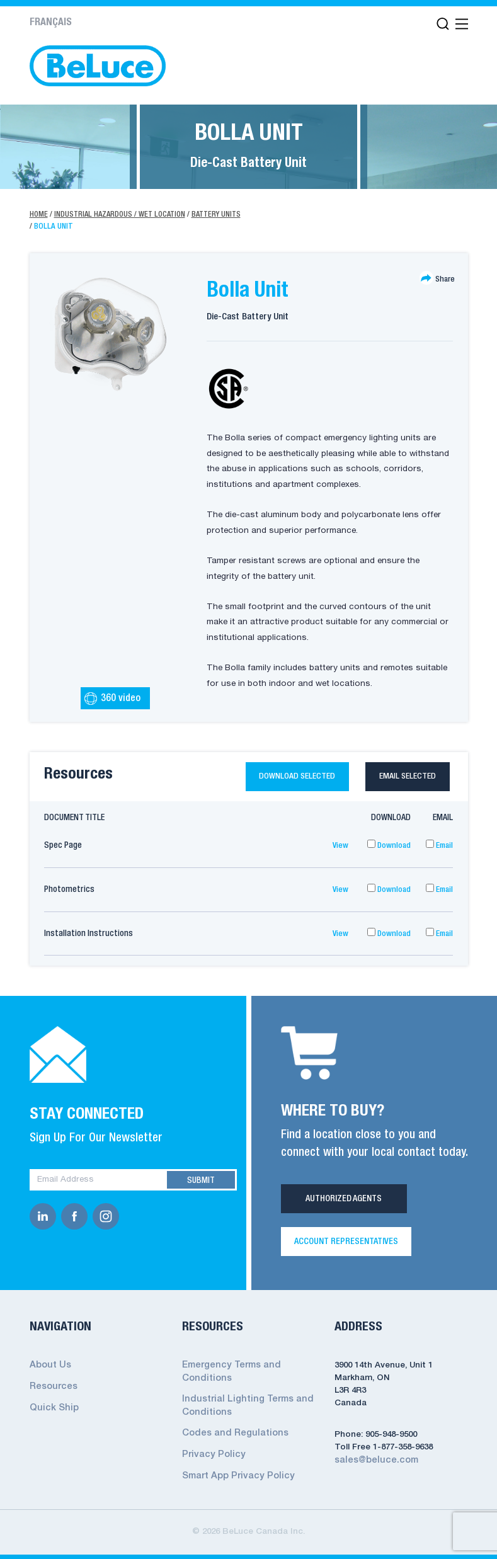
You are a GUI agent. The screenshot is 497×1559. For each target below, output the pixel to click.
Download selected (274, 779)
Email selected (403, 779)
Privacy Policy (210, 1453)
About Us (49, 1370)
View (340, 851)
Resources (52, 1390)
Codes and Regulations (231, 1433)
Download (388, 851)
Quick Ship (52, 1410)
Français (51, 22)
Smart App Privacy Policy (234, 1474)
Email (438, 851)
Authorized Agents (344, 1204)
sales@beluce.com (372, 1464)
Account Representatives (346, 1246)
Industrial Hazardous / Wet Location (123, 214)
